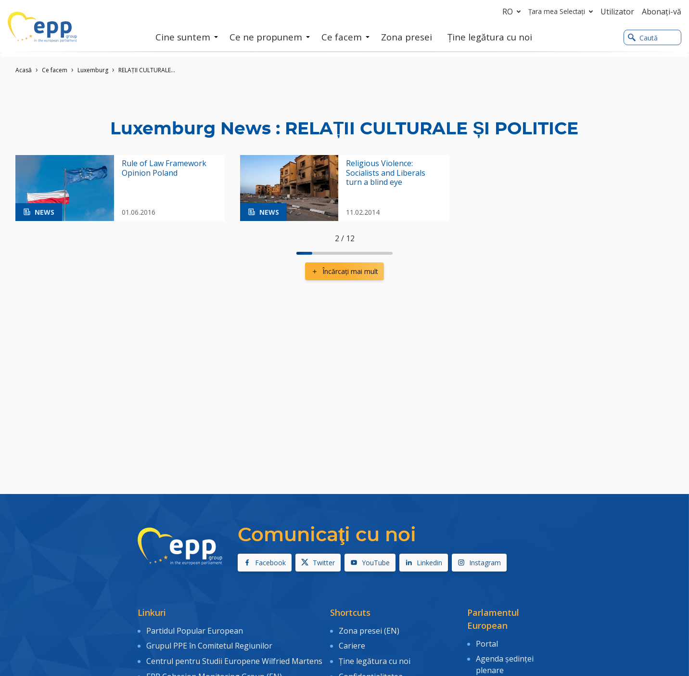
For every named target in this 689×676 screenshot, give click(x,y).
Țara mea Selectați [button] (562, 11)
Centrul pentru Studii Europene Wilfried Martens (234, 657)
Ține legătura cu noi (374, 657)
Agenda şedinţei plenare (505, 662)
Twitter (318, 562)
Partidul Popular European (194, 629)
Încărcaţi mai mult (344, 271)
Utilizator (617, 11)
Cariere (352, 643)
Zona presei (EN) (369, 629)
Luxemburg (92, 70)
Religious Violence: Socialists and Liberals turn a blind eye (385, 173)
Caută (643, 37)
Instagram (479, 562)
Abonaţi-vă (661, 11)
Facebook (264, 562)
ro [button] (513, 11)
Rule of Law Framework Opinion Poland (164, 168)
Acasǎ (23, 70)
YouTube (370, 562)
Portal (487, 642)
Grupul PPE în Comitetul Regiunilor (209, 643)
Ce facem (54, 70)
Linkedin (423, 562)
